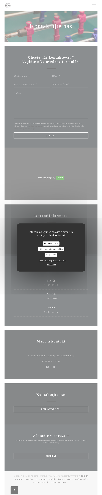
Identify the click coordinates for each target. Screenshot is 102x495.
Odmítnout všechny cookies (51, 249)
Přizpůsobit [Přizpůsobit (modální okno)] (51, 254)
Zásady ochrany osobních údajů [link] (52, 260)
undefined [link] (51, 264)
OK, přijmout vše (51, 243)
